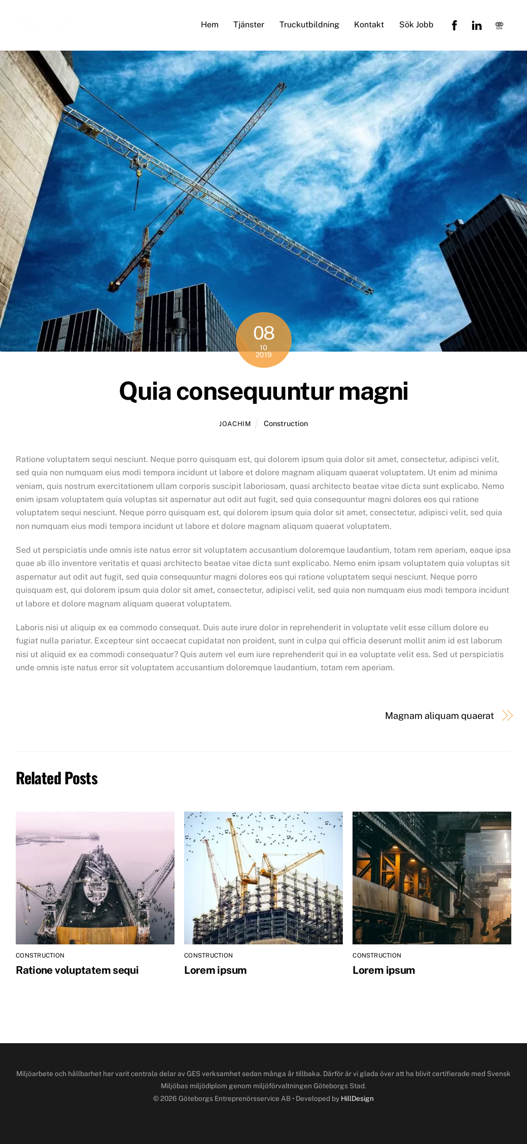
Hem (210, 24)
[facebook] (454, 24)
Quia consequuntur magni (263, 390)
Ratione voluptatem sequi (77, 970)
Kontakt (369, 24)
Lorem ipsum (215, 970)
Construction (286, 423)
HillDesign (357, 1098)
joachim (235, 424)
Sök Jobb (416, 24)
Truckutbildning (309, 24)
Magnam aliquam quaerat (439, 715)
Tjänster (248, 24)
